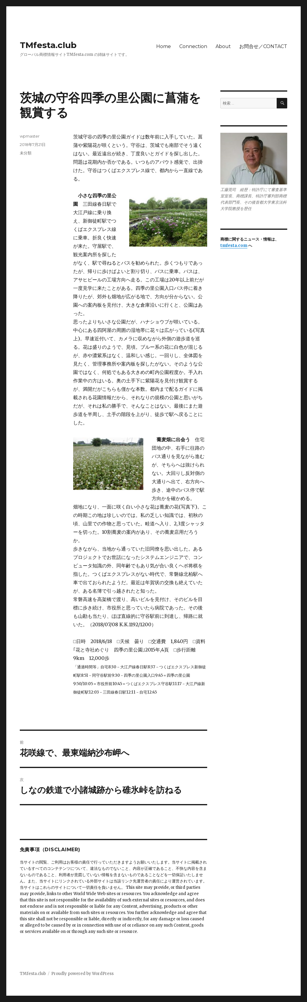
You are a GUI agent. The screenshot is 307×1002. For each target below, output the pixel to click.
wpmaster (30, 136)
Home (163, 46)
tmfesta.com (233, 245)
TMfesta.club (48, 45)
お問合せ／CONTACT (263, 46)
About (223, 46)
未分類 (25, 152)
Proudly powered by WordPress (82, 973)
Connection (193, 46)
